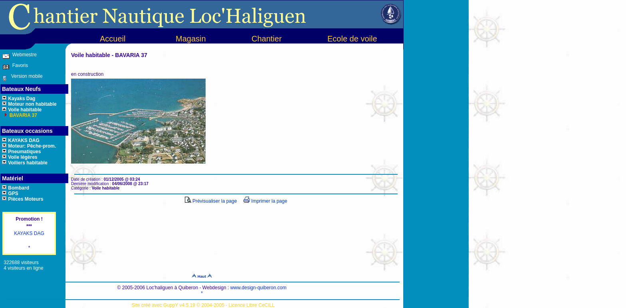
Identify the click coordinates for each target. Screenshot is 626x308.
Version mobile (25, 76)
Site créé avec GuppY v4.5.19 (164, 305)
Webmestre (23, 54)
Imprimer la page (265, 201)
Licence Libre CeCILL (252, 305)
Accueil (112, 38)
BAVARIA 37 (22, 115)
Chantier (267, 38)
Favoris (19, 65)
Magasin (191, 38)
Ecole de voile (352, 38)
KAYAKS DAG (29, 233)
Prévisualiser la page (211, 201)
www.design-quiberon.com (258, 287)
